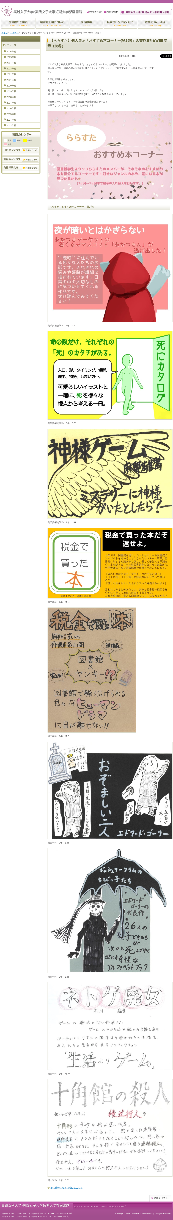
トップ (4, 32)
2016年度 (11, 108)
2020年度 (11, 85)
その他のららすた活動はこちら (66, 1187)
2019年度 (11, 91)
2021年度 (11, 80)
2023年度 (11, 68)
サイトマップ (120, 1206)
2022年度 (11, 74)
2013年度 (11, 125)
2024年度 (11, 63)
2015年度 (11, 114)
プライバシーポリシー (102, 1206)
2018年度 (11, 97)
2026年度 (11, 51)
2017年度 (11, 102)
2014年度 (11, 119)
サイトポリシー (83, 1206)
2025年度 (11, 57)
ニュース (14, 32)
